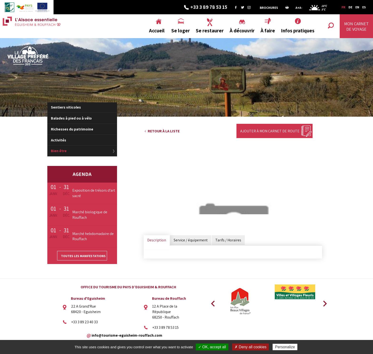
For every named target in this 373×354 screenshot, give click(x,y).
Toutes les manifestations (83, 256)
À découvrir (242, 30)
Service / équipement (191, 240)
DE (350, 7)
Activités (58, 140)
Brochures (269, 7)
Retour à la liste (164, 131)
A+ (297, 7)
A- (300, 7)
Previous (212, 302)
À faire (267, 30)
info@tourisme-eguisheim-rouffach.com (127, 335)
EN (357, 7)
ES (364, 7)
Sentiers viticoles (66, 107)
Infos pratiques (297, 30)
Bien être (59, 150)
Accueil (157, 30)
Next (323, 302)
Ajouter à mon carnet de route (269, 131)
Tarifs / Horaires (228, 240)
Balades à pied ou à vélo (71, 118)
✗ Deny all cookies (250, 347)
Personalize (285, 347)
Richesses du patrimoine (72, 129)
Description (156, 240)
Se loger (180, 30)
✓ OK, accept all (212, 347)
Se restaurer (210, 30)
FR (343, 7)
